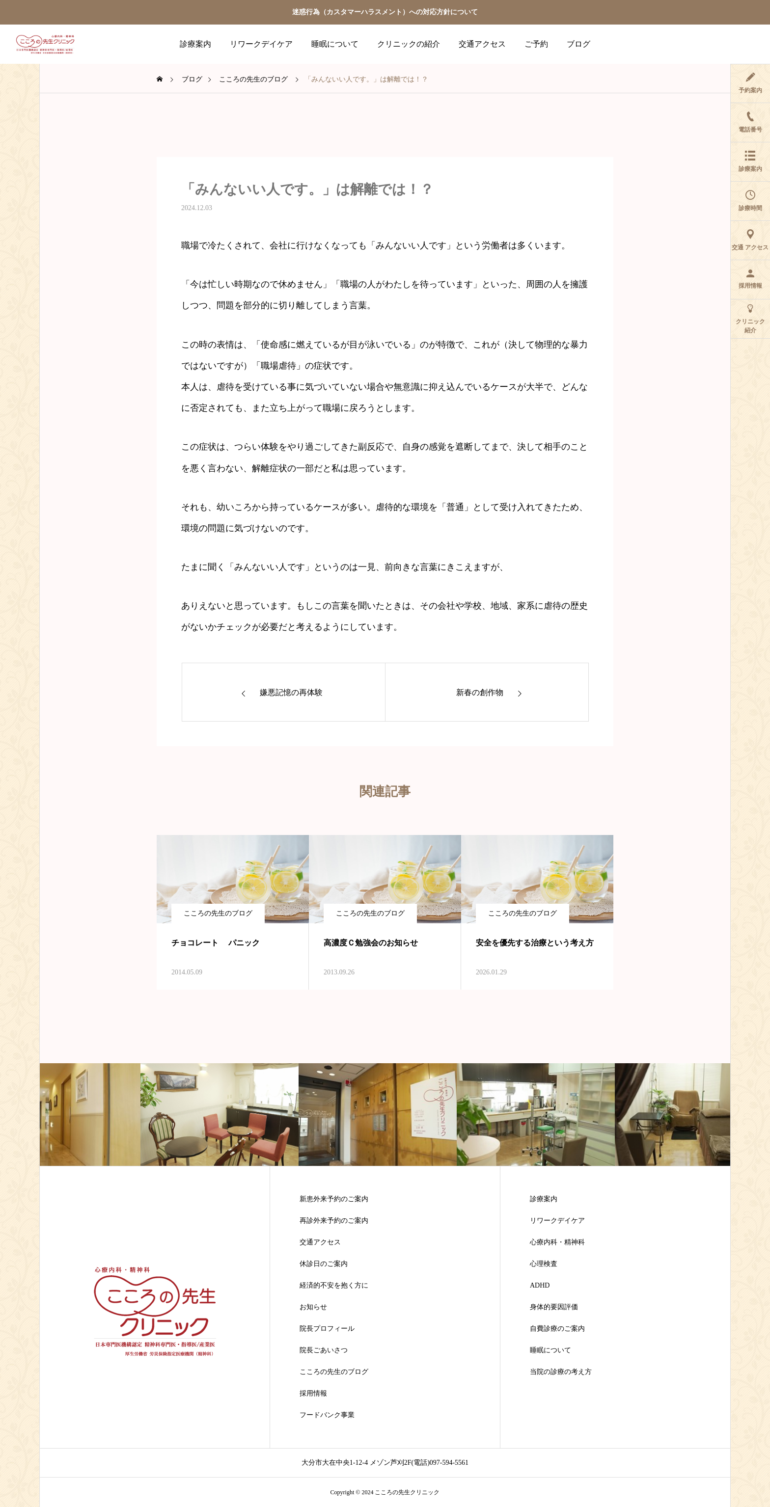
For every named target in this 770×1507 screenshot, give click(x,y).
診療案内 (195, 44)
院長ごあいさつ (324, 1350)
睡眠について (334, 44)
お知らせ (313, 1307)
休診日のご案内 (324, 1264)
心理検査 (543, 1264)
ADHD (540, 1285)
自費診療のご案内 (557, 1328)
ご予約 (536, 44)
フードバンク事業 (327, 1415)
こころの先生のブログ (218, 913)
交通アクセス (482, 44)
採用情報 (313, 1393)
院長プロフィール (327, 1328)
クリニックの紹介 (408, 44)
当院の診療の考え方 (561, 1372)
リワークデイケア (261, 44)
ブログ (578, 44)
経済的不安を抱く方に (334, 1285)
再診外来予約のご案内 (334, 1220)
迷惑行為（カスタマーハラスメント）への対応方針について (385, 12)
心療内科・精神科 (557, 1242)
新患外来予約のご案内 (334, 1199)
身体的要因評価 (554, 1307)
